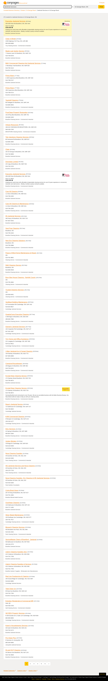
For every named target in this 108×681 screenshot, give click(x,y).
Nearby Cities (32, 670)
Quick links (102, 674)
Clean (7, 149)
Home (33, 679)
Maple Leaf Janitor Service (14, 51)
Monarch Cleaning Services (15, 527)
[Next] (49, 664)
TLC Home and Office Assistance (17, 339)
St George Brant (31, 10)
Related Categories (9, 670)
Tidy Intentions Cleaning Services (17, 137)
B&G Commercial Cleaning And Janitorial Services (23, 63)
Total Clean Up (10, 589)
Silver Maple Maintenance (14, 515)
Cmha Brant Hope (11, 490)
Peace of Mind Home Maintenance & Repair (20, 253)
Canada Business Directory (11, 10)
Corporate (44, 679)
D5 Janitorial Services (13, 216)
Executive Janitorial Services (15, 21)
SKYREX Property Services (15, 613)
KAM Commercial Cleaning (14, 416)
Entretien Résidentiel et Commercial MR (19, 601)
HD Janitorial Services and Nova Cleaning (20, 466)
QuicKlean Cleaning (12, 502)
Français (101, 2)
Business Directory (60, 679)
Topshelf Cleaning (11, 100)
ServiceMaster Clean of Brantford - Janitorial (20, 539)
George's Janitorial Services (15, 327)
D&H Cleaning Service (13, 265)
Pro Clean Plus (10, 638)
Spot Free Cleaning (12, 228)
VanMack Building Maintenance (16, 302)
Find (101, 7)
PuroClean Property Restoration (16, 112)
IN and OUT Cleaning (13, 650)
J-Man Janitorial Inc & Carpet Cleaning (18, 351)
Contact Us (38, 679)
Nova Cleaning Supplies (13, 453)
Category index (21, 670)
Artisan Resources (11, 125)
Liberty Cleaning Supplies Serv (16, 552)
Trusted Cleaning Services (14, 290)
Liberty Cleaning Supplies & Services (18, 564)
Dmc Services (10, 429)
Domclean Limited (11, 162)
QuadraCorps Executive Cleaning (17, 314)
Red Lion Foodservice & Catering (17, 576)
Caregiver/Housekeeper (13, 363)
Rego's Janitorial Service (14, 404)
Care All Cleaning (11, 191)
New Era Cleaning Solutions (15, 240)
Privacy (49, 679)
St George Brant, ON (81, 7)
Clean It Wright (10, 39)
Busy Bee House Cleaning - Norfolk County (20, 277)
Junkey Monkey (10, 441)
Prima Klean (9, 75)
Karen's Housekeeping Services (16, 625)
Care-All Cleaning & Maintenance (17, 204)
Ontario (23, 10)
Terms (53, 679)
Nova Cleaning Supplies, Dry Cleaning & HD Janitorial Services (27, 478)
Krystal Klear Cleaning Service (16, 376)
